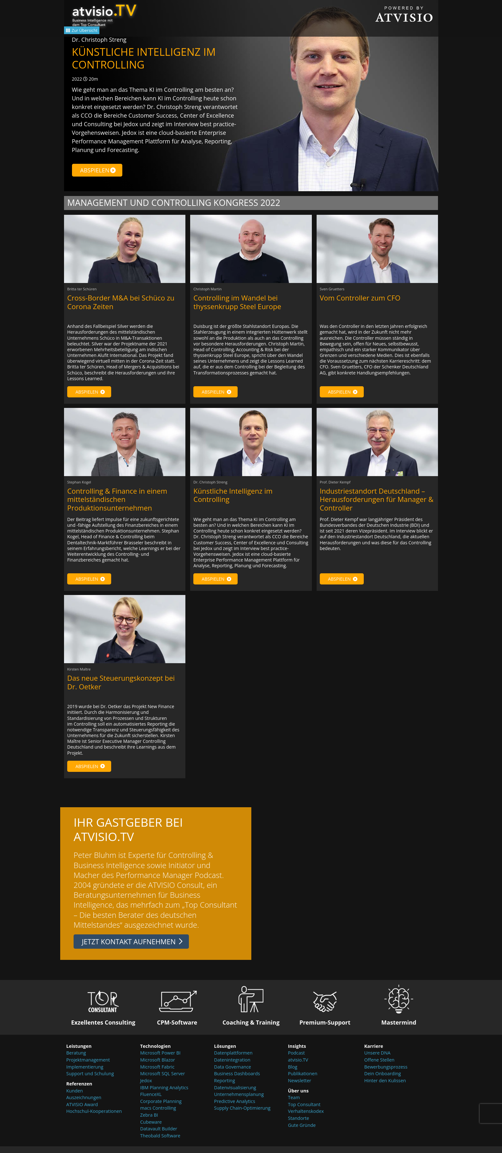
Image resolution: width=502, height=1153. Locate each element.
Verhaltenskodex (306, 1118)
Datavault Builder (158, 1135)
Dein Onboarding (382, 1080)
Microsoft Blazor (157, 1066)
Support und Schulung (90, 1080)
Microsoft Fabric (157, 1073)
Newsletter (299, 1087)
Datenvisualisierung (235, 1094)
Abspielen (98, 170)
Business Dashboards (237, 1080)
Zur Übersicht (92, 33)
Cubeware (151, 1128)
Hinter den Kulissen (385, 1087)
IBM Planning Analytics (164, 1094)
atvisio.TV (298, 1066)
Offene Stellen (379, 1066)
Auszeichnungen (83, 1104)
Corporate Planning (161, 1108)
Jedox (146, 1087)
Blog (292, 1073)
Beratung (76, 1059)
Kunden (74, 1097)
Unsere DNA (377, 1059)
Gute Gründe (302, 1131)
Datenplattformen (233, 1059)
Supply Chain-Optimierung (242, 1115)
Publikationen (302, 1080)
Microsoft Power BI (160, 1059)
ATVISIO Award (82, 1111)
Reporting (224, 1087)
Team (294, 1104)
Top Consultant (304, 1111)
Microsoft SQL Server (162, 1080)
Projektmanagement (88, 1066)
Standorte (298, 1125)
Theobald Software (160, 1142)
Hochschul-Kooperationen (94, 1118)
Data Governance (232, 1073)
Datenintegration (232, 1066)
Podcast (296, 1059)
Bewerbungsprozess (386, 1073)
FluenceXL (151, 1101)
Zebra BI (149, 1122)
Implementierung (84, 1073)
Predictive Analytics (234, 1108)
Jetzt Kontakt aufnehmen (129, 948)
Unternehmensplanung (239, 1101)
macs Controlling (158, 1115)
